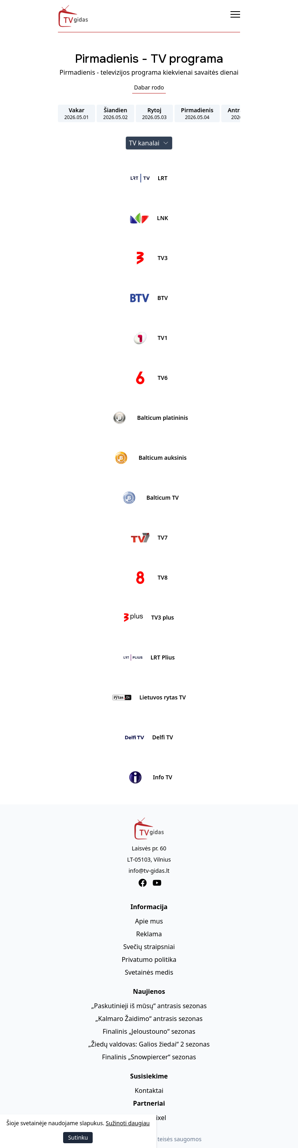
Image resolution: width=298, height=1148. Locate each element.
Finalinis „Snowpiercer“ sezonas (149, 1057)
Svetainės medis (149, 972)
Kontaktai (149, 1090)
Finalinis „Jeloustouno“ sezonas (149, 1031)
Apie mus (149, 921)
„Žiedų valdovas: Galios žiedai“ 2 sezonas (149, 1044)
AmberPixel (149, 1117)
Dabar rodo (149, 87)
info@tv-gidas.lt (149, 870)
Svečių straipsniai (149, 946)
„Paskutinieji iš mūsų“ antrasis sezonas (149, 1005)
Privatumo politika (148, 959)
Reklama (149, 934)
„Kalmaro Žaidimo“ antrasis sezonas (149, 1018)
